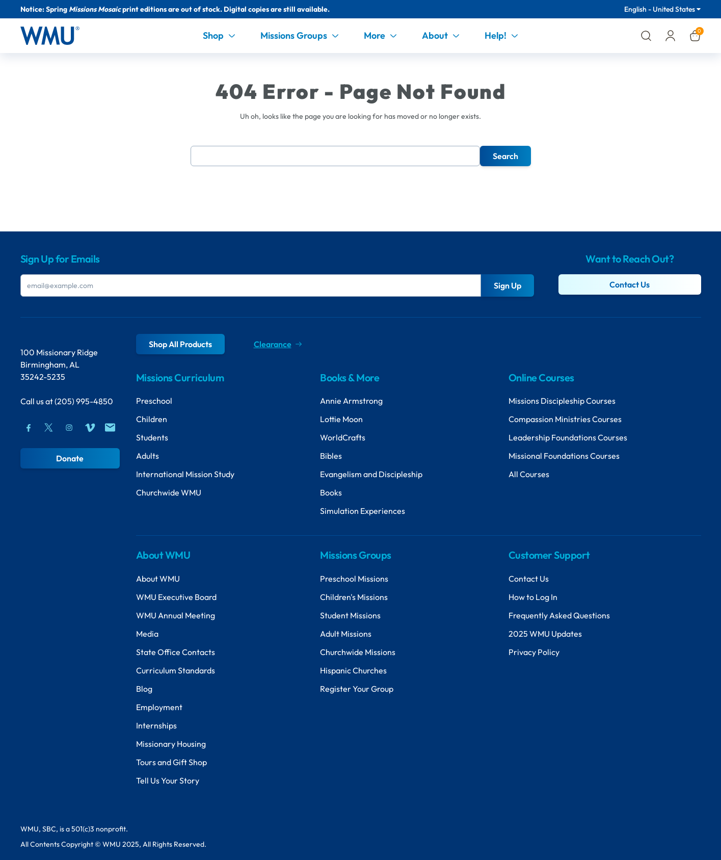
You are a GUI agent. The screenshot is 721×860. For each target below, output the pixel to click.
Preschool (154, 401)
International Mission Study (185, 474)
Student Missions (350, 615)
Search (505, 156)
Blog (144, 689)
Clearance (278, 344)
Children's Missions (354, 597)
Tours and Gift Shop (171, 762)
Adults (147, 456)
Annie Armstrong (351, 401)
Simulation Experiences (362, 511)
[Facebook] (28, 428)
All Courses (529, 474)
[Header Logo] (50, 35)
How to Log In (533, 597)
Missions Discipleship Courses (562, 401)
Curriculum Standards (175, 670)
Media (147, 634)
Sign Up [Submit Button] (507, 285)
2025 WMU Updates (545, 634)
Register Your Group (356, 689)
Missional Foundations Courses (564, 456)
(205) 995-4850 (84, 401)
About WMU (158, 579)
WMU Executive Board (176, 597)
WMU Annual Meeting (175, 615)
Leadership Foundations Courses (568, 437)
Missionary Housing (171, 744)
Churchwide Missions (357, 652)
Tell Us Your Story (167, 780)
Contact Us (629, 284)
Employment (159, 707)
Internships (156, 725)
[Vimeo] (90, 428)
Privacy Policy (534, 652)
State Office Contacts (175, 652)
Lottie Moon (341, 419)
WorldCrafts (342, 437)
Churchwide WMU (168, 492)
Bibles (331, 456)
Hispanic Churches (353, 670)
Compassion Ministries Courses (565, 419)
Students (152, 437)
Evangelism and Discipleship (371, 474)
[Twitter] (49, 428)
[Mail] (110, 428)
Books (331, 492)
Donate (70, 458)
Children (151, 419)
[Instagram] (69, 428)
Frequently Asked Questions (559, 615)
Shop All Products (180, 344)
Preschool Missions (354, 579)
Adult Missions (345, 634)
